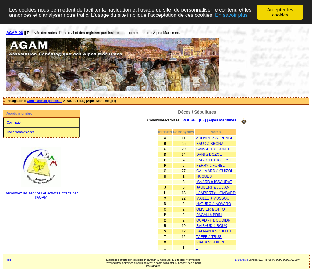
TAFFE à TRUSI (209, 236)
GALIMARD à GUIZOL (214, 171)
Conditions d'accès (20, 132)
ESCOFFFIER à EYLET (215, 160)
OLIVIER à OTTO (210, 209)
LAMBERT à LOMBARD (216, 192)
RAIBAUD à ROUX (211, 225)
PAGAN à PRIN (209, 214)
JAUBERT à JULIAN (212, 187)
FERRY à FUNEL (210, 165)
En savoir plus (231, 15)
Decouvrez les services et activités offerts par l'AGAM (41, 195)
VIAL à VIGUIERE (210, 242)
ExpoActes (241, 259)
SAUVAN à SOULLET (214, 231)
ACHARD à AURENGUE (216, 138)
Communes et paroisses (44, 101)
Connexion (15, 122)
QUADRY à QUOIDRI (214, 220)
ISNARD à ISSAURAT (214, 182)
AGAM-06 (14, 33)
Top (8, 259)
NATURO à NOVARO (213, 203)
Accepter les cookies (280, 12)
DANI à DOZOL (209, 154)
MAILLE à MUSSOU (212, 198)
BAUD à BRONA (209, 143)
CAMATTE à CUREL (213, 149)
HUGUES (204, 176)
